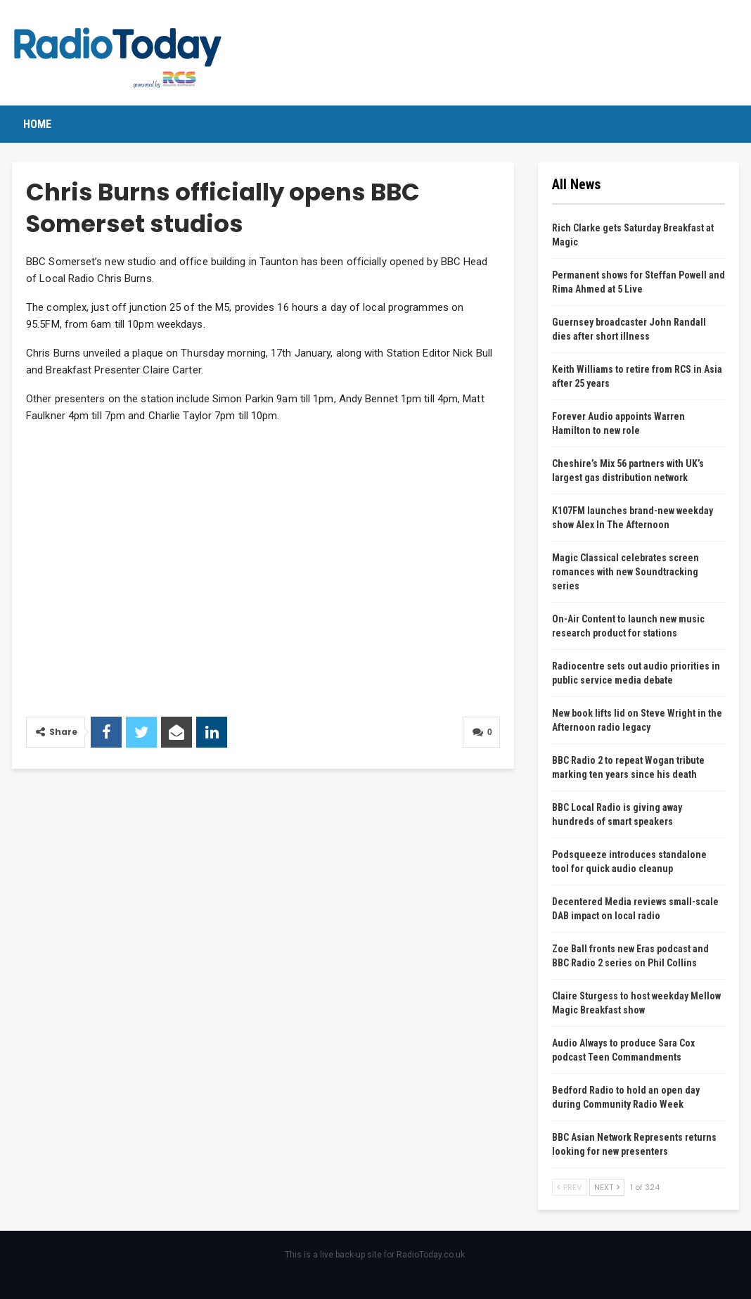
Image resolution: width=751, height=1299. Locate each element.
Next (607, 1187)
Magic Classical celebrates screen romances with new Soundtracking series (625, 571)
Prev (569, 1187)
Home (37, 124)
